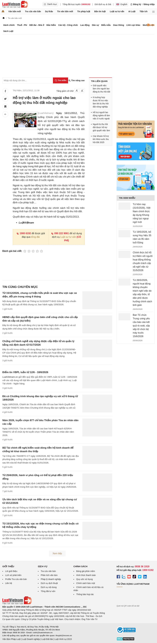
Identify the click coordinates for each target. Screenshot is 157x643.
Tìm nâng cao (76, 80)
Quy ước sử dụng (84, 579)
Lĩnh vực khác (133, 25)
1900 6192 (24, 233)
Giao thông (118, 25)
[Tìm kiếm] (60, 80)
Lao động (85, 25)
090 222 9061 (60, 233)
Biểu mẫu (106, 25)
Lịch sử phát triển (13, 575)
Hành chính (9, 25)
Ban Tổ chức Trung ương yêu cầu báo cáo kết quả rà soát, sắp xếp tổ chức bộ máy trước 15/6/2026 (141, 326)
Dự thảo (49, 11)
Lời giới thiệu (11, 571)
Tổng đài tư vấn (48, 591)
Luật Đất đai (47, 639)
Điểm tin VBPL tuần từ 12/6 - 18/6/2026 (25, 372)
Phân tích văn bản (49, 575)
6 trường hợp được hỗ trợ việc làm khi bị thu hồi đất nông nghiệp (101, 102)
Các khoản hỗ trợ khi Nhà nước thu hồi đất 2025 (101, 139)
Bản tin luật (100, 11)
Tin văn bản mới (65, 11)
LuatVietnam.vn (10, 377)
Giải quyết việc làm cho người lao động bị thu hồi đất (101, 88)
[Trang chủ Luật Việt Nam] (15, 4)
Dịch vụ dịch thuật (49, 583)
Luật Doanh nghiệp (31, 639)
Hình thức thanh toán (86, 575)
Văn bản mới (14, 11)
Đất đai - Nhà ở (36, 25)
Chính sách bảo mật (85, 583)
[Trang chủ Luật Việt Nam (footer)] (17, 603)
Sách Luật (8, 31)
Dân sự (95, 25)
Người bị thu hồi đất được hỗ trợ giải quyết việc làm (101, 127)
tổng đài (35, 237)
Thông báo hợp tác (85, 594)
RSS (151, 25)
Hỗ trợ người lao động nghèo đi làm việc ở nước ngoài (101, 115)
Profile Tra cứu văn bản (16, 579)
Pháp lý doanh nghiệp (51, 579)
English (121, 4)
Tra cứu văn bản (33, 11)
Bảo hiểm (51, 25)
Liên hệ (8, 583)
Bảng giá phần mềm (85, 571)
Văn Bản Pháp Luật (11, 639)
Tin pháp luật (83, 11)
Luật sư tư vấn (117, 11)
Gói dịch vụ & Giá (103, 4)
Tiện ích (143, 11)
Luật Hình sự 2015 (63, 639)
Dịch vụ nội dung (49, 587)
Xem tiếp (57, 553)
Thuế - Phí (22, 25)
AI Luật (131, 11)
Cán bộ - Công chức (68, 25)
